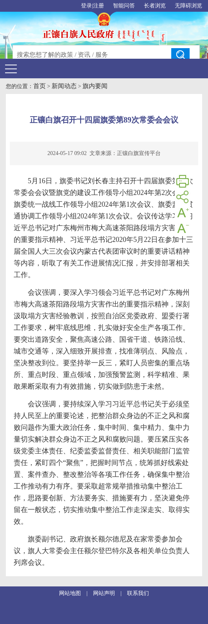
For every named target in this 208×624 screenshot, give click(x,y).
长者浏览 (155, 6)
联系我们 (138, 593)
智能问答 (124, 6)
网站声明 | (110, 593)
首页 (39, 86)
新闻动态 (64, 86)
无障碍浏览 (188, 6)
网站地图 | (76, 593)
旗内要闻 (95, 86)
